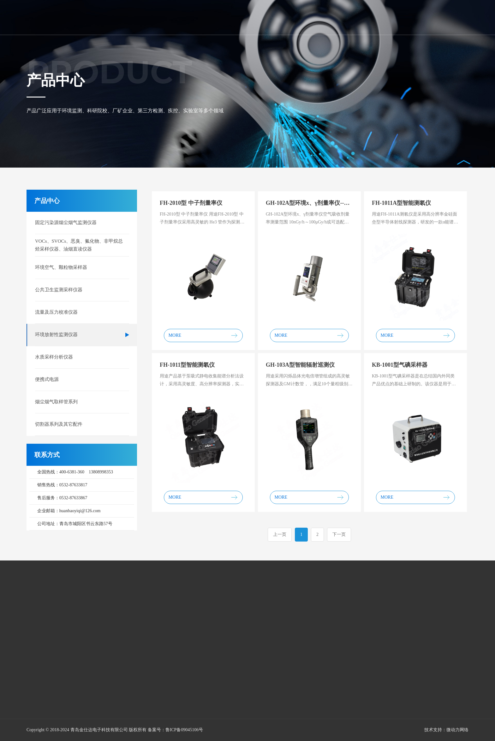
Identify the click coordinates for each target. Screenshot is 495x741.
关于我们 (218, 17)
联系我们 (434, 17)
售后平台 (362, 17)
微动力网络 (457, 729)
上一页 (279, 534)
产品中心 (254, 17)
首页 (187, 17)
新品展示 (326, 17)
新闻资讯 (290, 17)
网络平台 (398, 17)
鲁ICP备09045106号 (184, 729)
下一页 (339, 534)
